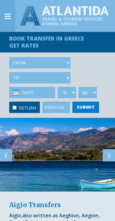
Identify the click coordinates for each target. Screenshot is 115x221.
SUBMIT (86, 107)
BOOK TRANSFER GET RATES (46, 42)
